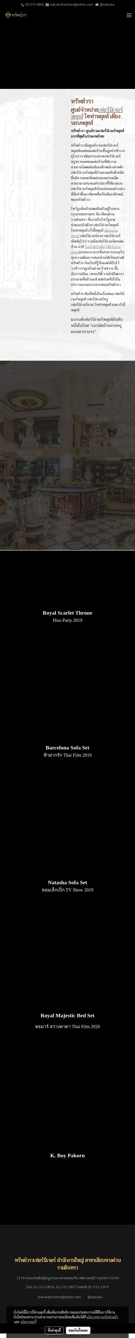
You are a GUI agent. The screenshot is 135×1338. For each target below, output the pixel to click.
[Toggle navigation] (129, 16)
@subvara (107, 4)
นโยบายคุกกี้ (28, 1322)
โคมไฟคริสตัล (95, 247)
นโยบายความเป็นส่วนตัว (102, 1317)
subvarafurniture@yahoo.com (71, 4)
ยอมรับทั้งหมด (78, 1330)
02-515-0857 (66, 1287)
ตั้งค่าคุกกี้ (54, 1330)
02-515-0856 (34, 4)
